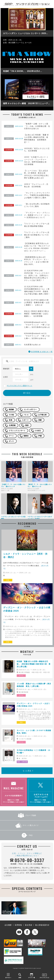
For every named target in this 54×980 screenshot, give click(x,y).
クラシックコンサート (17, 431)
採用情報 (18, 925)
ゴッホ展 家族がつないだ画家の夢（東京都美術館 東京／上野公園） (34, 685)
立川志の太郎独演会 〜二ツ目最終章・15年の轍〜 (33, 751)
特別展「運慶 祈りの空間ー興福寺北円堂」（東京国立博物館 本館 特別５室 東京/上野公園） (33, 664)
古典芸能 (12, 425)
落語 (27, 425)
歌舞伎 (26, 436)
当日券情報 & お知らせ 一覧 (42, 352)
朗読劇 (11, 409)
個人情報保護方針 (42, 925)
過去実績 (28, 925)
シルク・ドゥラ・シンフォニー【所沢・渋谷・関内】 (25, 555)
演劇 (40, 420)
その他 (11, 415)
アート (11, 436)
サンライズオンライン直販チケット (19, 386)
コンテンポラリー (30, 409)
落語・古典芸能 (22, 761)
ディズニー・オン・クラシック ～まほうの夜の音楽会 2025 (27, 609)
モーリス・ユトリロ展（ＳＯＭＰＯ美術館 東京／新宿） (34, 731)
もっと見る (27, 771)
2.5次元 (38, 431)
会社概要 (8, 925)
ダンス (11, 441)
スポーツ (25, 420)
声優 (40, 436)
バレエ (26, 415)
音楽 (10, 420)
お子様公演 (42, 415)
